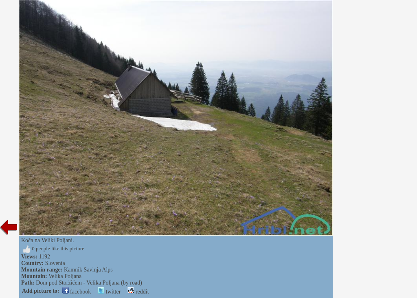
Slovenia (55, 263)
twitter (109, 292)
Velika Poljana (64, 276)
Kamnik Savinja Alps (88, 270)
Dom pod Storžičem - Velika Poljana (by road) (89, 283)
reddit (138, 292)
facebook (76, 292)
